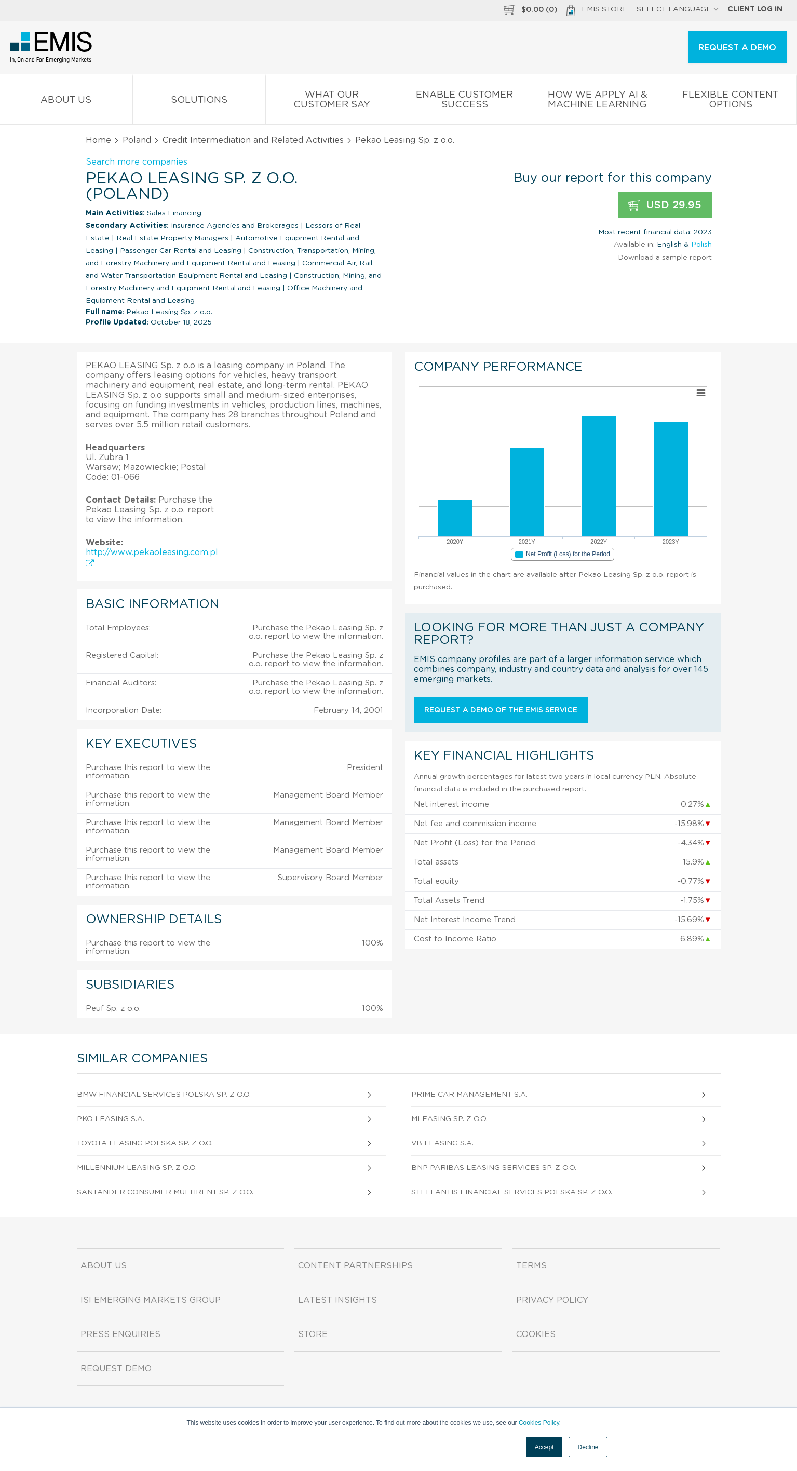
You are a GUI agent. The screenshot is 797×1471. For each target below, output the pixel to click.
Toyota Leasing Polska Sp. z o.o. (145, 1143)
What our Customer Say (332, 101)
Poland (137, 140)
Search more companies (136, 162)
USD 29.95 (664, 205)
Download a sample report (665, 257)
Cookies (536, 1334)
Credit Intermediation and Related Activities (253, 140)
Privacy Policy (552, 1300)
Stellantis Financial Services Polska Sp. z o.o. (511, 1192)
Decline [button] (587, 1447)
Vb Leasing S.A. (442, 1143)
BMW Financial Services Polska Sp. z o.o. (164, 1094)
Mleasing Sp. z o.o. (449, 1119)
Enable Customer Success (464, 101)
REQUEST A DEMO (737, 48)
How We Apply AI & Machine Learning (597, 101)
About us (66, 102)
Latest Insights (337, 1300)
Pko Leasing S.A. (110, 1119)
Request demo (116, 1369)
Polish (701, 244)
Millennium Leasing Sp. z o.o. (137, 1167)
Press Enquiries (120, 1334)
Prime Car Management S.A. (469, 1094)
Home (98, 140)
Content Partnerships (355, 1266)
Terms (531, 1266)
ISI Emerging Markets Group (150, 1300)
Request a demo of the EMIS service (500, 710)
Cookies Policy (539, 1422)
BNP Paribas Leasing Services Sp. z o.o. (493, 1167)
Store (313, 1334)
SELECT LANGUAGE (678, 9)
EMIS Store (597, 10)
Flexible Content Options (730, 101)
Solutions (199, 102)
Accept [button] (544, 1447)
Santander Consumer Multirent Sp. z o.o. (165, 1192)
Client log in (754, 9)
